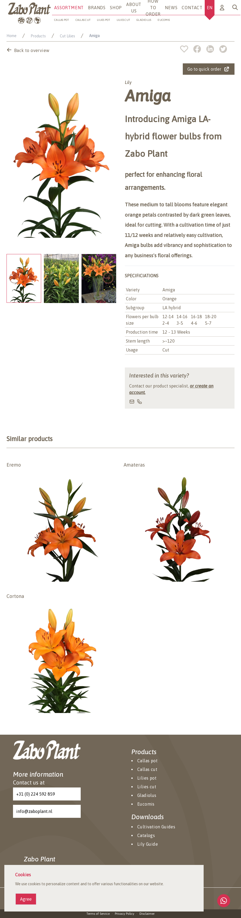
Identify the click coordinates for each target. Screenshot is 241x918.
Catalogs (146, 835)
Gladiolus (143, 19)
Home (11, 36)
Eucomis (164, 19)
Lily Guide (147, 844)
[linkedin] (212, 49)
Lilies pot (103, 19)
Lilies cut (123, 19)
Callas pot (61, 19)
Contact (192, 7)
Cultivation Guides (156, 826)
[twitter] (223, 49)
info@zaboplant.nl (34, 811)
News (171, 7)
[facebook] (199, 49)
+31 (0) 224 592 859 (35, 794)
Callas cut (83, 19)
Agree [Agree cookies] (26, 899)
